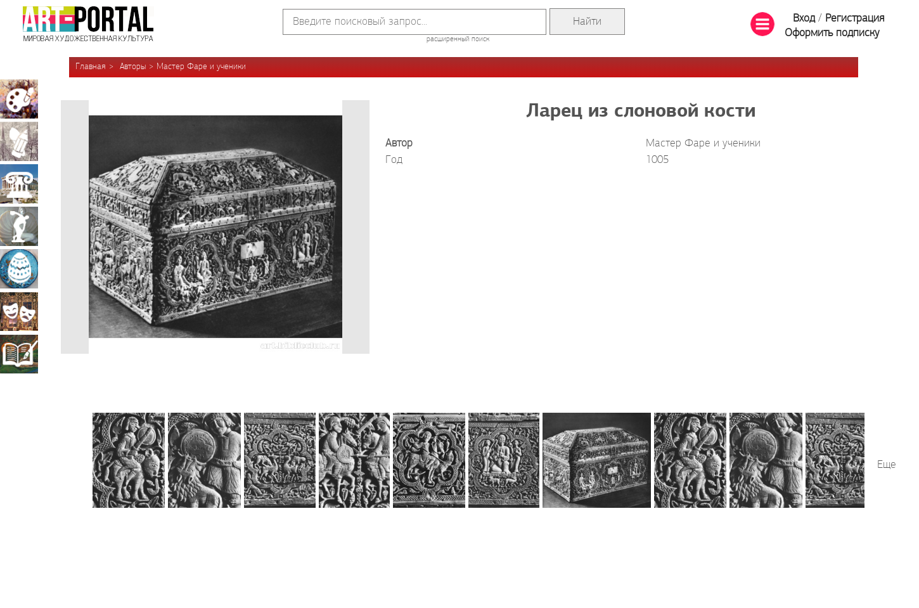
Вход (804, 19)
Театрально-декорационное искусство (19, 311)
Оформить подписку (832, 33)
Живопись (19, 99)
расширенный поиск (458, 39)
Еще (886, 465)
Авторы (133, 67)
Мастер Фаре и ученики (201, 67)
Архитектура (19, 184)
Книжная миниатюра (19, 353)
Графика (19, 141)
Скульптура (19, 226)
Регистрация (854, 19)
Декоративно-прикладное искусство (19, 268)
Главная (90, 67)
